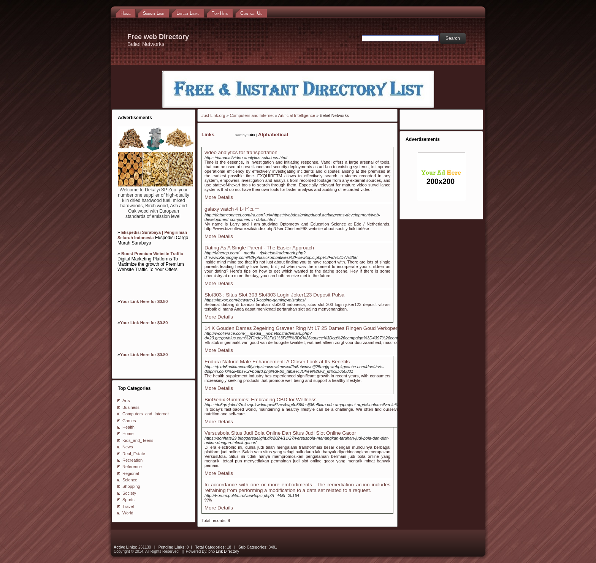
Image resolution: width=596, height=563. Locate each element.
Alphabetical (273, 134)
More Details (218, 197)
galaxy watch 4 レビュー (231, 209)
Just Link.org (213, 115)
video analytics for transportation (240, 152)
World (127, 513)
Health (128, 427)
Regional (130, 473)
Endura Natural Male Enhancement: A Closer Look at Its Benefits (277, 361)
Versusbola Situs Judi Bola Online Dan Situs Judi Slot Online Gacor (280, 433)
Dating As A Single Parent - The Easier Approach (259, 248)
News (127, 447)
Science (129, 480)
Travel (128, 506)
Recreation (132, 460)
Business (130, 407)
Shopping (131, 486)
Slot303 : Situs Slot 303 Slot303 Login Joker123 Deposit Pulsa (274, 295)
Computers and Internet (252, 115)
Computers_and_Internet (145, 414)
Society (129, 493)
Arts (126, 400)
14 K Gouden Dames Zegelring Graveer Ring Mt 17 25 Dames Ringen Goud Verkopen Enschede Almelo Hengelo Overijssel (343, 328)
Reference (132, 466)
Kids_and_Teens (137, 440)
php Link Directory (223, 551)
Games (129, 420)
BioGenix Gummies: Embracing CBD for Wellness (260, 399)
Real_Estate (133, 453)
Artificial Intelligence (296, 115)
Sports (128, 499)
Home (127, 433)
